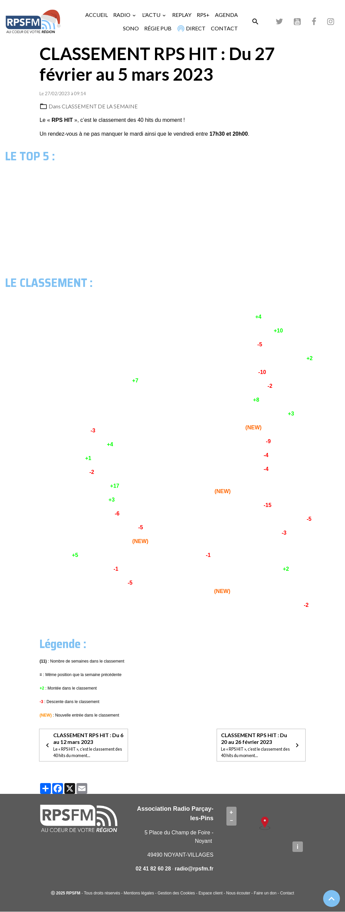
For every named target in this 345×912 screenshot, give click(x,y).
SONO (131, 28)
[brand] (33, 21)
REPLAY (181, 14)
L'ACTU (151, 14)
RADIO (122, 14)
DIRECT (191, 28)
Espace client (210, 893)
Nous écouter (238, 893)
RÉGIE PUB (157, 28)
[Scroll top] (331, 898)
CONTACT (224, 28)
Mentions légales (139, 893)
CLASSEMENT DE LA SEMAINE (100, 106)
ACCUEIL (96, 14)
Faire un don (265, 893)
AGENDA (226, 14)
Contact (287, 893)
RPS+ (203, 14)
